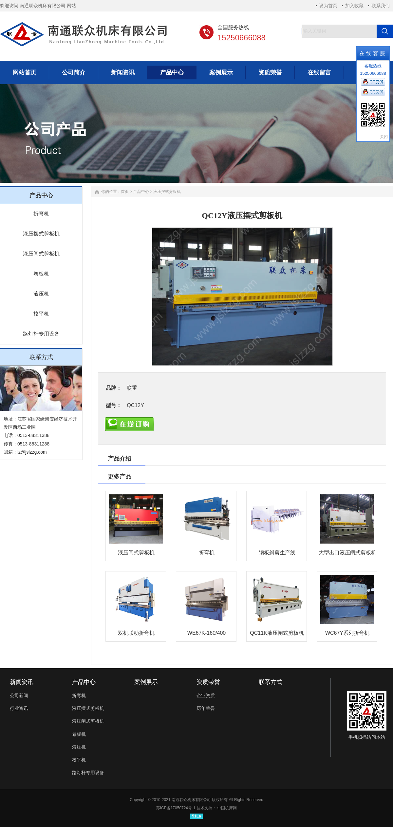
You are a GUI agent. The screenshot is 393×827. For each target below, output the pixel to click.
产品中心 (141, 191)
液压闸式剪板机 (41, 254)
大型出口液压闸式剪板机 (347, 552)
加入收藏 (354, 5)
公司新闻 (19, 695)
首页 (125, 191)
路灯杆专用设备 (41, 334)
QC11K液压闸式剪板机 (277, 633)
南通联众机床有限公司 (191, 799)
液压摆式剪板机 (41, 234)
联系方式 (270, 682)
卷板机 (41, 274)
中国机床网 (227, 808)
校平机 (41, 314)
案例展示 (146, 682)
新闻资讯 (21, 682)
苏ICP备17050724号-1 (176, 808)
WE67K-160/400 (206, 633)
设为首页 (328, 5)
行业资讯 (19, 708)
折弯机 (41, 214)
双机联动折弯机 (136, 633)
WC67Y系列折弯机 (347, 633)
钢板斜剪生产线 (277, 552)
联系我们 (380, 5)
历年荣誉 (205, 708)
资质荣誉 (208, 682)
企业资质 (205, 695)
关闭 (384, 136)
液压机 (41, 294)
